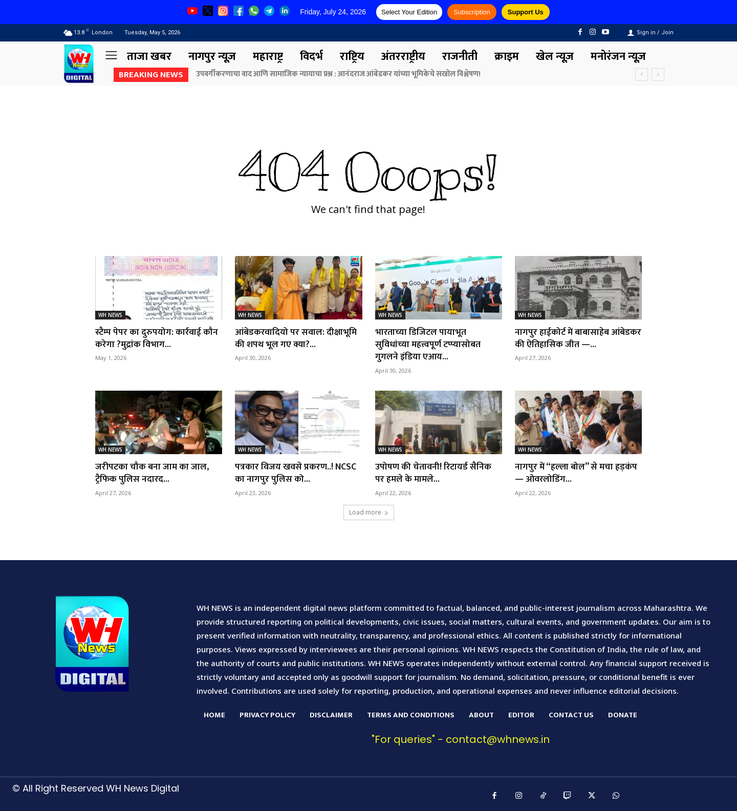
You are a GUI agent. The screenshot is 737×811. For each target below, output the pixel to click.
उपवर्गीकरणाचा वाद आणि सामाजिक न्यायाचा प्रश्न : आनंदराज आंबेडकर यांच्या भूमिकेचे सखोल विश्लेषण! (338, 74)
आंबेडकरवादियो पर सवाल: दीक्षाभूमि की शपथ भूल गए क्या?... (296, 337)
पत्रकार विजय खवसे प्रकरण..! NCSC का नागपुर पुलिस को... (296, 470)
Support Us (526, 12)
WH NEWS (110, 314)
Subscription (471, 12)
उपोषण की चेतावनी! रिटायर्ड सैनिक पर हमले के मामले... (433, 470)
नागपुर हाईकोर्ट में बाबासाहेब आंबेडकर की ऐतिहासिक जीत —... (572, 337)
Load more (368, 509)
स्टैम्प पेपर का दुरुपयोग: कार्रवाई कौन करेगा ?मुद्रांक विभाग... (157, 337)
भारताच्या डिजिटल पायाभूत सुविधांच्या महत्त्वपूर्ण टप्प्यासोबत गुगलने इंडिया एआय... (428, 344)
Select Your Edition (409, 12)
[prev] (641, 74)
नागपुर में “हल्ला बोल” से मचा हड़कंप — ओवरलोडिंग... (576, 470)
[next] (658, 74)
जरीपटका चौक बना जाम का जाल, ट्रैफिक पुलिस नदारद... (152, 470)
